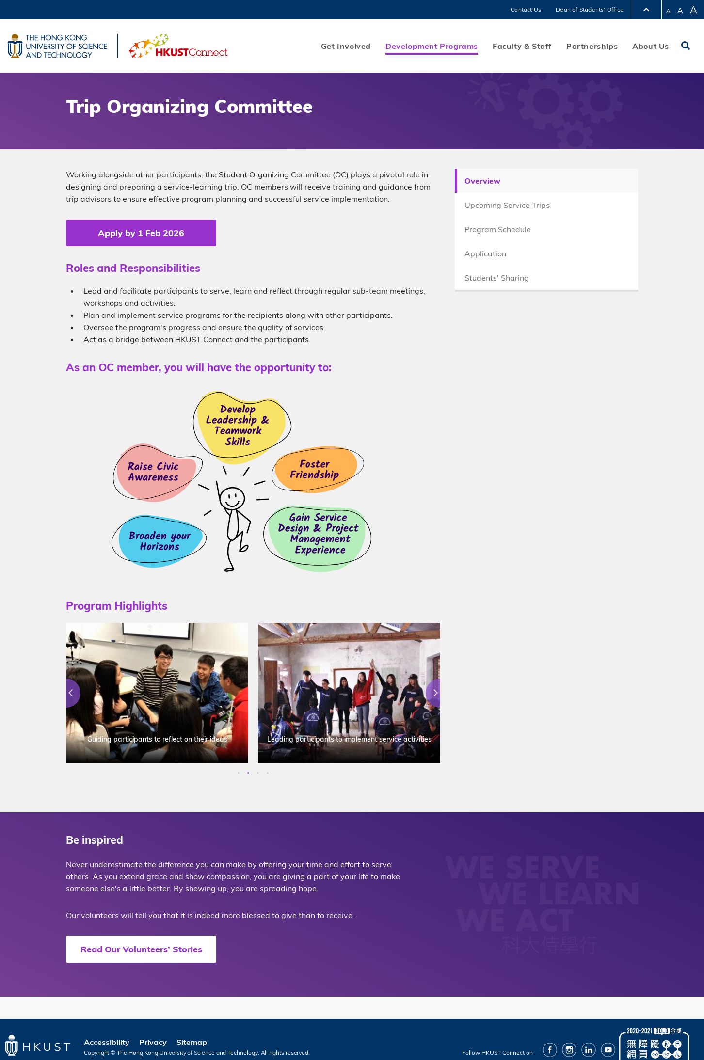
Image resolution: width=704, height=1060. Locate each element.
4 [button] (267, 773)
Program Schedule (497, 229)
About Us (650, 46)
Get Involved (346, 46)
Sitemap (191, 1042)
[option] (157, 693)
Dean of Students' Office (590, 9)
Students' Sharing (496, 278)
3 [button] (258, 773)
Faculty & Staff (522, 46)
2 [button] (248, 773)
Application (485, 253)
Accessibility (106, 1042)
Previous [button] (65, 693)
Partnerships (592, 46)
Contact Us (526, 9)
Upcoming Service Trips (507, 205)
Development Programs (431, 46)
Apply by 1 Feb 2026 (141, 232)
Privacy (153, 1042)
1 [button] (238, 773)
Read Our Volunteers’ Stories (141, 949)
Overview (482, 181)
